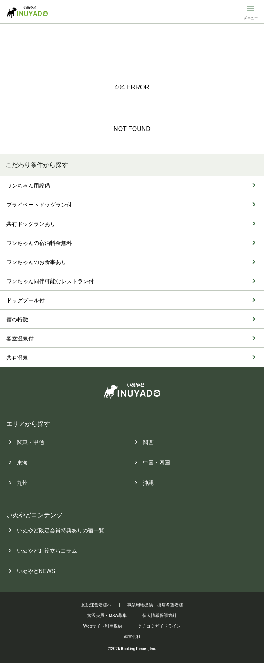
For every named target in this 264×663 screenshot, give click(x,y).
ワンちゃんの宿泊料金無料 (39, 243)
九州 (22, 483)
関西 (148, 442)
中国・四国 (156, 462)
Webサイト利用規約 (102, 626)
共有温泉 (17, 358)
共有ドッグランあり (31, 224)
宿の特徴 (17, 320)
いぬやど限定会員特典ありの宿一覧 (60, 530)
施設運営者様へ (96, 605)
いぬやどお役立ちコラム (47, 551)
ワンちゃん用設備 (28, 186)
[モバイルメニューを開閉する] (251, 11)
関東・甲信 (30, 442)
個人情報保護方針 (159, 615)
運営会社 (132, 636)
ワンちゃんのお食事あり (36, 262)
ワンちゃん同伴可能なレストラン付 (50, 281)
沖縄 (148, 483)
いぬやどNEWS (36, 571)
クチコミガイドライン (159, 626)
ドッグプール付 (25, 301)
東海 (22, 462)
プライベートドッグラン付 (39, 205)
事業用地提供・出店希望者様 (155, 605)
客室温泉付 (20, 339)
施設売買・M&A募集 (107, 615)
